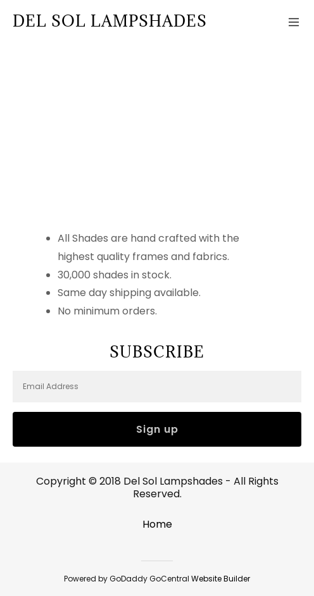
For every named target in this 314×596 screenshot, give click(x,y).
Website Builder (220, 578)
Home (157, 524)
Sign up (157, 429)
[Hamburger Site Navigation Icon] (293, 21)
